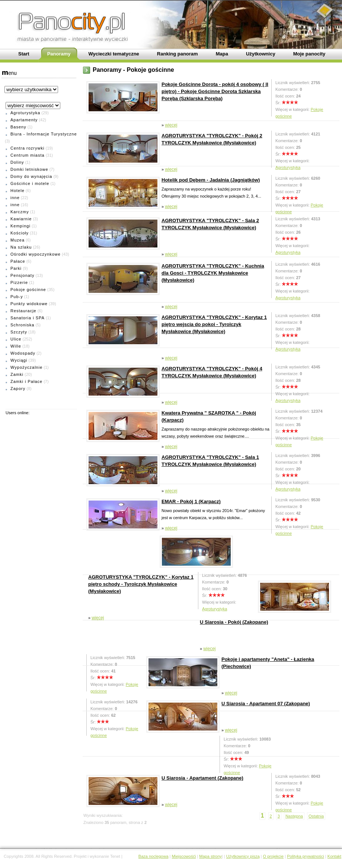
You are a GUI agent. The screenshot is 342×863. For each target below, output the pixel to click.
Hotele (17, 190)
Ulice (15, 339)
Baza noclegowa (153, 856)
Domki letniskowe (29, 169)
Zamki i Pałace (26, 381)
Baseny (18, 127)
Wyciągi (18, 360)
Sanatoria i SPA (27, 318)
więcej (171, 125)
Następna (294, 816)
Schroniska (22, 325)
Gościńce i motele (29, 183)
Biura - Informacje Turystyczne (43, 134)
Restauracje (23, 311)
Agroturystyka (25, 113)
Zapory (17, 388)
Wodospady (22, 353)
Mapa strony (210, 856)
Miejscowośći (184, 856)
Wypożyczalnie (26, 367)
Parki (16, 268)
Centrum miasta (27, 155)
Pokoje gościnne (28, 289)
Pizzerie (19, 282)
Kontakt (334, 856)
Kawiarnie (21, 219)
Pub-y (16, 296)
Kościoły (19, 233)
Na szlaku (21, 247)
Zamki (16, 374)
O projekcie (273, 856)
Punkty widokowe (29, 303)
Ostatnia (316, 816)
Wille (15, 346)
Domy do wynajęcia (31, 176)
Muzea (17, 240)
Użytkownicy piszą (243, 856)
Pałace (17, 261)
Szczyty (18, 332)
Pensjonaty (22, 275)
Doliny (17, 162)
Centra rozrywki (27, 148)
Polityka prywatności (305, 856)
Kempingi (20, 226)
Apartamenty (24, 120)
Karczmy (19, 212)
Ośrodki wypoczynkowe (35, 254)
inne (15, 197)
